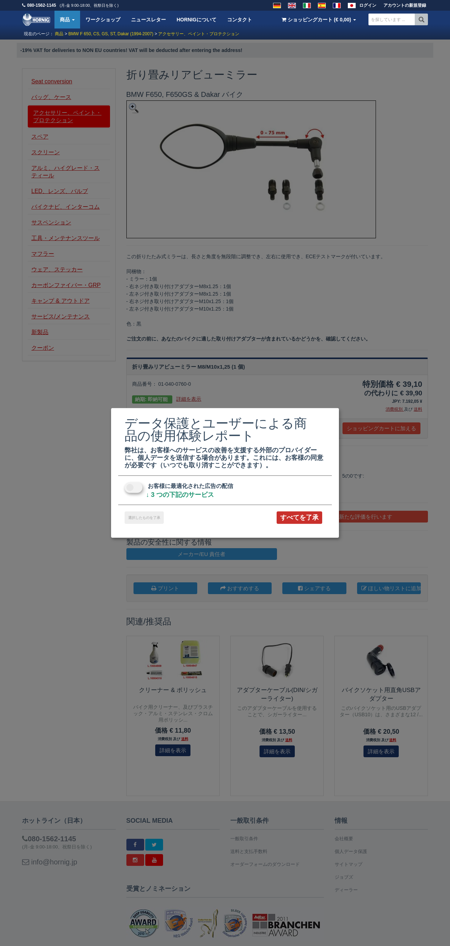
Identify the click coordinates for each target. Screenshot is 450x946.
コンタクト (239, 19)
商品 (67, 19)
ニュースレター (148, 19)
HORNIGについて (196, 19)
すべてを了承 (299, 517)
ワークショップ (102, 19)
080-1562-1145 (41, 5)
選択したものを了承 (144, 518)
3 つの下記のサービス (180, 494)
